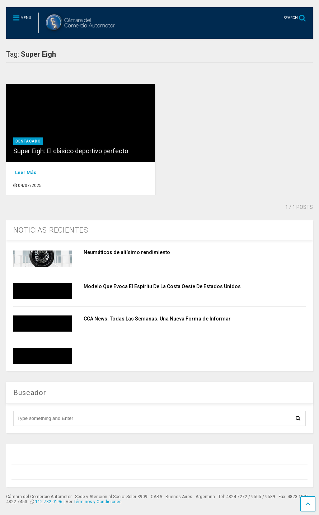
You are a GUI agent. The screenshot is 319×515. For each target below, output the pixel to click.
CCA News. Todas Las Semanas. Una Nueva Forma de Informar (157, 319)
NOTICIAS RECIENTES (50, 230)
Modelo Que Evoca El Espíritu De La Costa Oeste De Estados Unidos (162, 286)
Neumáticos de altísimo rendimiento (127, 252)
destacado (28, 141)
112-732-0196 (48, 501)
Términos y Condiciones (98, 501)
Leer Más (25, 172)
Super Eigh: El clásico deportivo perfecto (70, 151)
